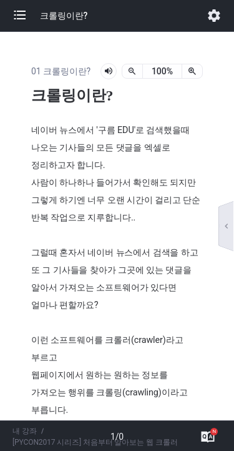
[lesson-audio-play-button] (108, 71)
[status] (162, 71)
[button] (26, 15)
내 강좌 (24, 431)
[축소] (132, 71)
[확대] (192, 71)
